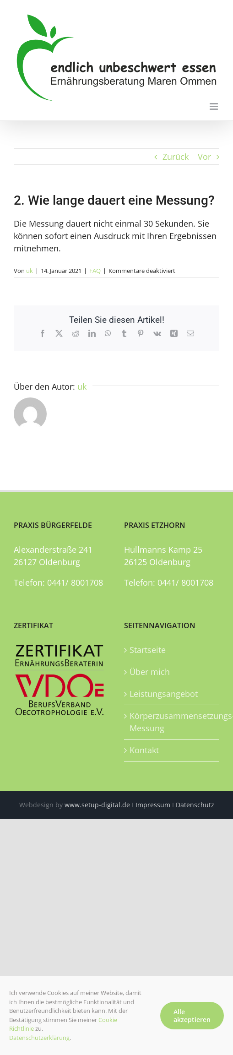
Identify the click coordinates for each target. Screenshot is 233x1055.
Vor (204, 156)
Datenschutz (195, 804)
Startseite (148, 649)
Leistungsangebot (164, 693)
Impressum (152, 804)
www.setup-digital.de (97, 804)
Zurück (176, 156)
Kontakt (144, 750)
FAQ (95, 270)
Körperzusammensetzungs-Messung (172, 722)
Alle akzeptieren (192, 1015)
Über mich (150, 671)
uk (29, 270)
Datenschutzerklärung (39, 1037)
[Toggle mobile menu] (214, 106)
